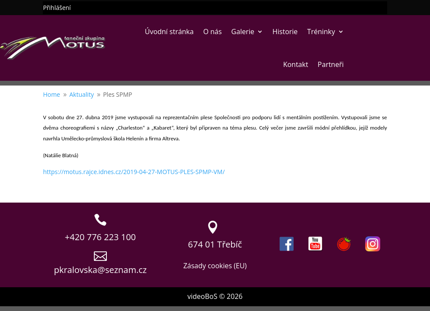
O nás (212, 31)
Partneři (330, 64)
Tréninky (321, 31)
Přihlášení (57, 8)
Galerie (242, 31)
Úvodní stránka (169, 31)
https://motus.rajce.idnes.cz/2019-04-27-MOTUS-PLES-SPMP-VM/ (134, 172)
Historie (285, 31)
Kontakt (295, 64)
